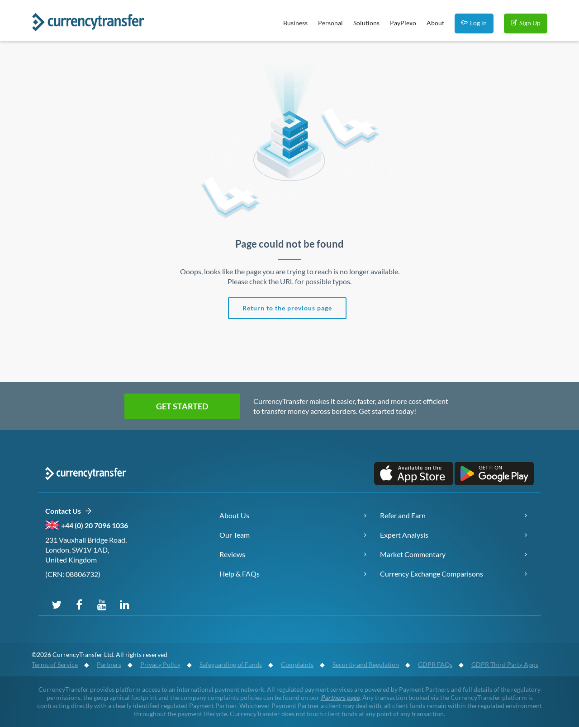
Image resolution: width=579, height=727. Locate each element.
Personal (330, 23)
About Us (234, 515)
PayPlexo (403, 23)
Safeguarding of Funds (230, 664)
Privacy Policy (160, 664)
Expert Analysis (404, 534)
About (435, 23)
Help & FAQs (239, 573)
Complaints (297, 664)
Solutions (366, 23)
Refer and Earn (403, 515)
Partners (109, 664)
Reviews (232, 554)
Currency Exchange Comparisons (431, 573)
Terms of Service (55, 664)
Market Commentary (413, 554)
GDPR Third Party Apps (504, 664)
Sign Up (526, 23)
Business (295, 23)
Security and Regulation (365, 664)
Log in (474, 23)
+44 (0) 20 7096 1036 (94, 525)
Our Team (234, 534)
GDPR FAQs (435, 664)
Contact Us (68, 511)
